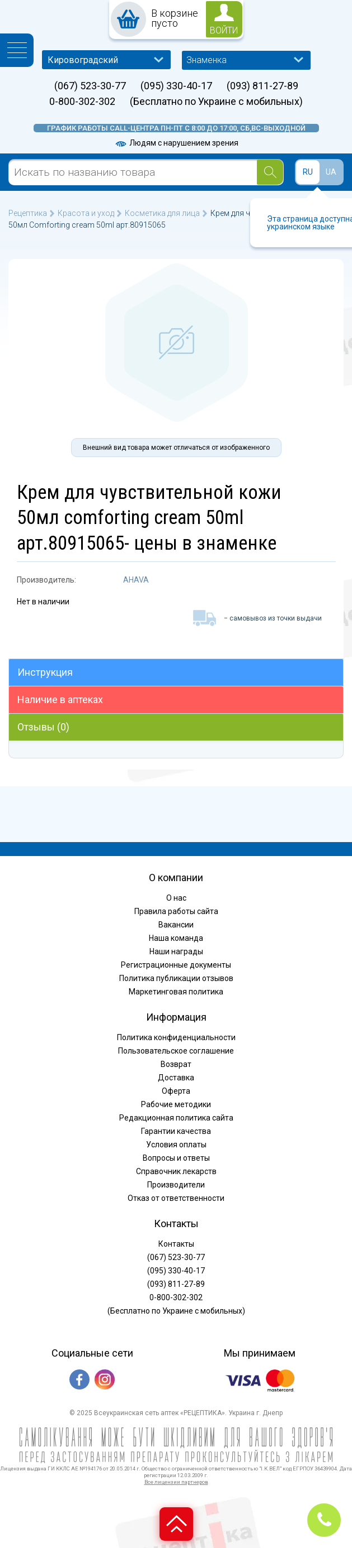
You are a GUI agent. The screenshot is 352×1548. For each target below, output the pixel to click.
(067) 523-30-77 (90, 86)
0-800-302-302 (82, 102)
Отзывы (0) (43, 727)
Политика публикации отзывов (176, 978)
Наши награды (176, 951)
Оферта (176, 1091)
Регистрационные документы (176, 964)
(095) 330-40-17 (176, 86)
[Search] (270, 172)
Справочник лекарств (176, 1171)
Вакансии (176, 924)
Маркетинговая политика (176, 991)
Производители (176, 1184)
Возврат (176, 1064)
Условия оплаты (176, 1144)
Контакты (176, 1243)
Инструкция (45, 672)
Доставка (176, 1077)
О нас (176, 897)
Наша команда (176, 938)
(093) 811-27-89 (262, 86)
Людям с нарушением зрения (176, 142)
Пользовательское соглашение (176, 1050)
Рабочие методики (176, 1104)
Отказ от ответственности (176, 1198)
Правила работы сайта (176, 911)
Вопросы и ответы (176, 1157)
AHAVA (136, 579)
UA (331, 171)
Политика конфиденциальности (176, 1037)
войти (224, 30)
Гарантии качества (176, 1131)
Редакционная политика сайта (176, 1117)
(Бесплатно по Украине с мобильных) (216, 102)
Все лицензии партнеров (176, 1482)
